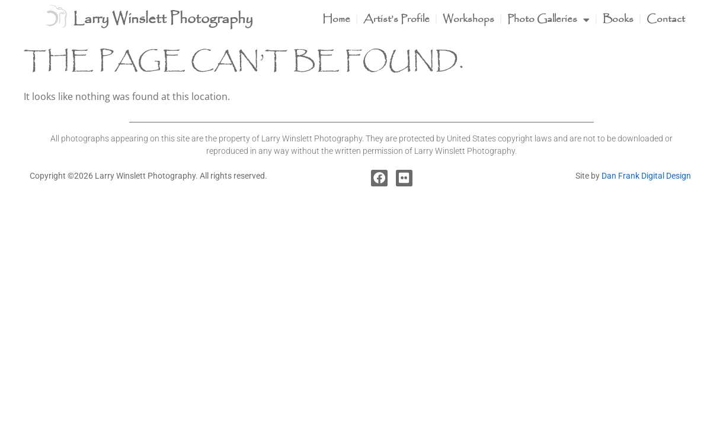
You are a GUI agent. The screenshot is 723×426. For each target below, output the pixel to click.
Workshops (468, 19)
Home (336, 19)
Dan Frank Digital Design (646, 175)
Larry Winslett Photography (163, 19)
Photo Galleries (548, 20)
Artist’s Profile (396, 19)
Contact (666, 19)
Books (618, 19)
